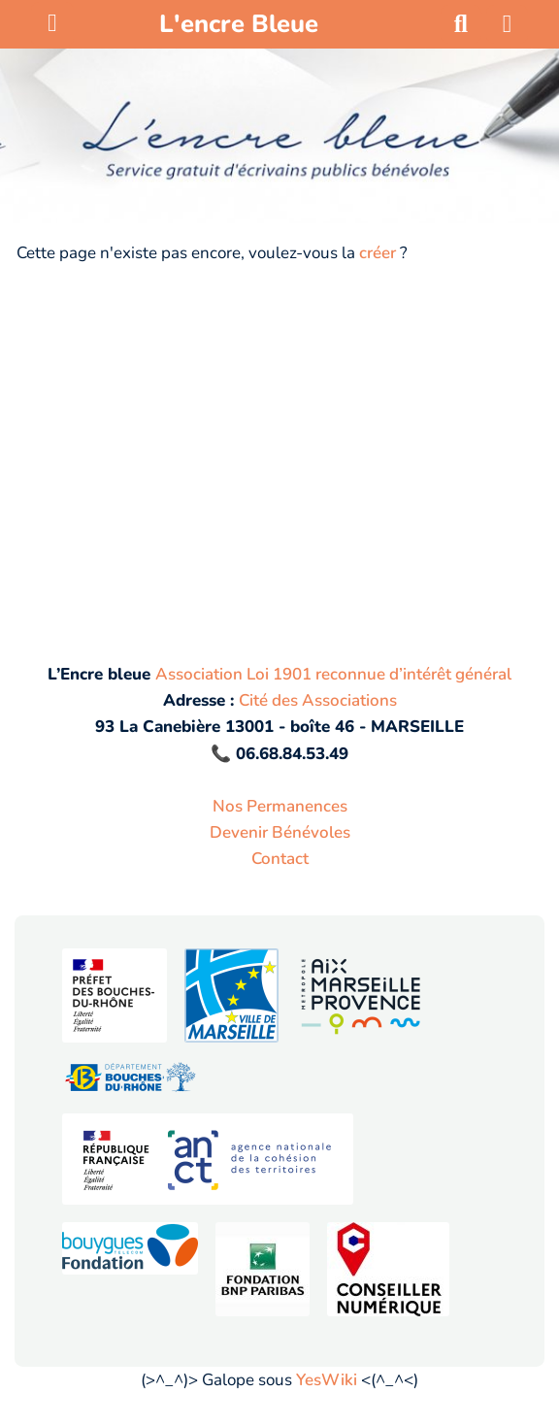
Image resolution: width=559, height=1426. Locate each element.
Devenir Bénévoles (280, 832)
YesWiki (326, 1380)
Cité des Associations (318, 700)
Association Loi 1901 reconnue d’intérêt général (333, 674)
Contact (280, 858)
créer (377, 253)
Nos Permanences (280, 806)
